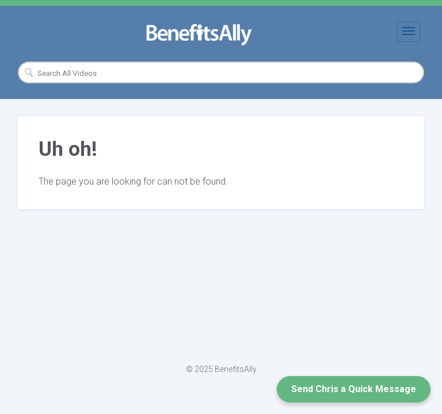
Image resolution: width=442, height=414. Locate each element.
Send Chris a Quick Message (353, 389)
